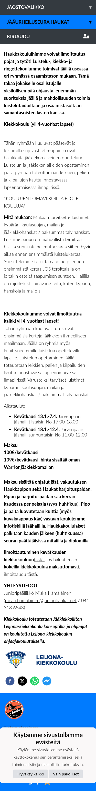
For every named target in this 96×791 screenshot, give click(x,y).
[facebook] (10, 681)
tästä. (39, 559)
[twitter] (22, 681)
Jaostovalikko (51, 7)
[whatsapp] (34, 681)
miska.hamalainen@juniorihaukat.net (41, 600)
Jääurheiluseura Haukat (51, 22)
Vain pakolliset (66, 773)
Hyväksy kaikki (30, 773)
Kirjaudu (48, 36)
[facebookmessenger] (46, 681)
